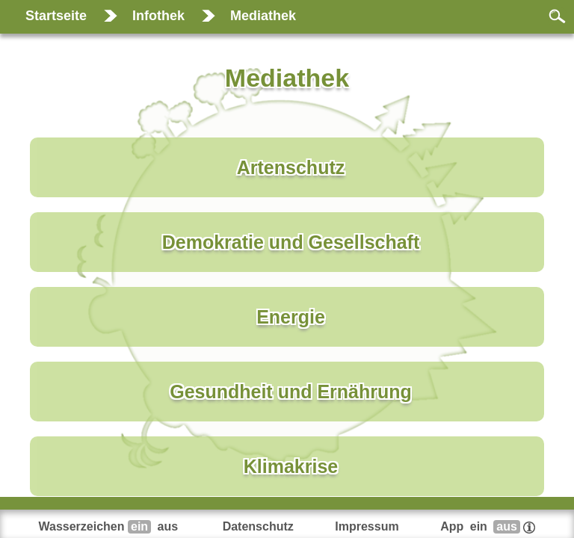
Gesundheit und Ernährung (291, 391)
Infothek (158, 15)
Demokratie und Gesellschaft (291, 242)
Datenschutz (258, 526)
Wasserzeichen (110, 526)
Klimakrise (291, 466)
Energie (290, 316)
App (487, 526)
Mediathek (263, 15)
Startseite (56, 15)
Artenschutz (291, 167)
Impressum (366, 526)
